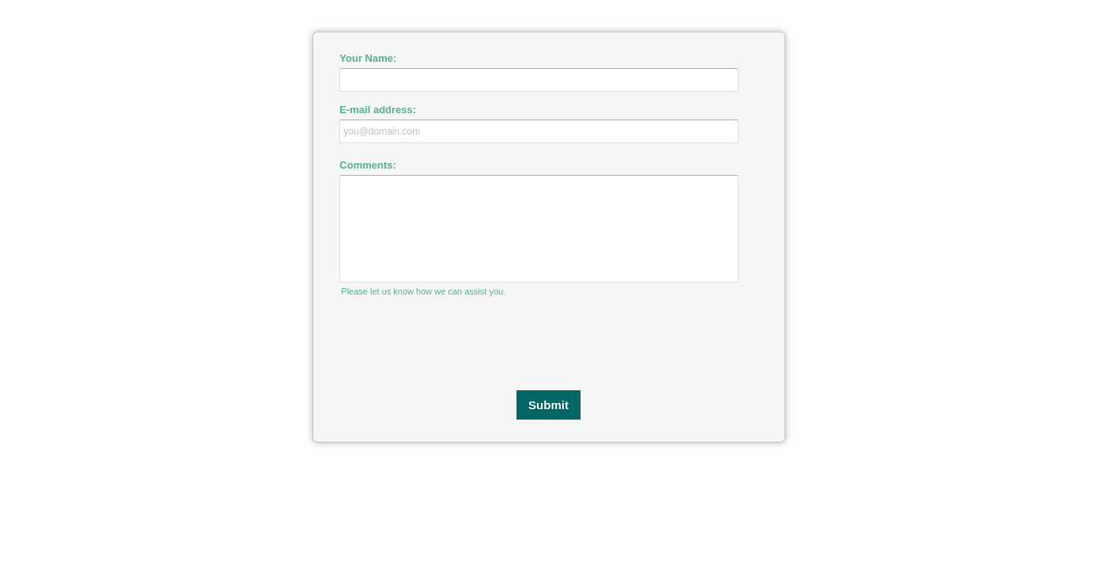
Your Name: (367, 58)
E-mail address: (377, 110)
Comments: (367, 165)
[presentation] (549, 343)
